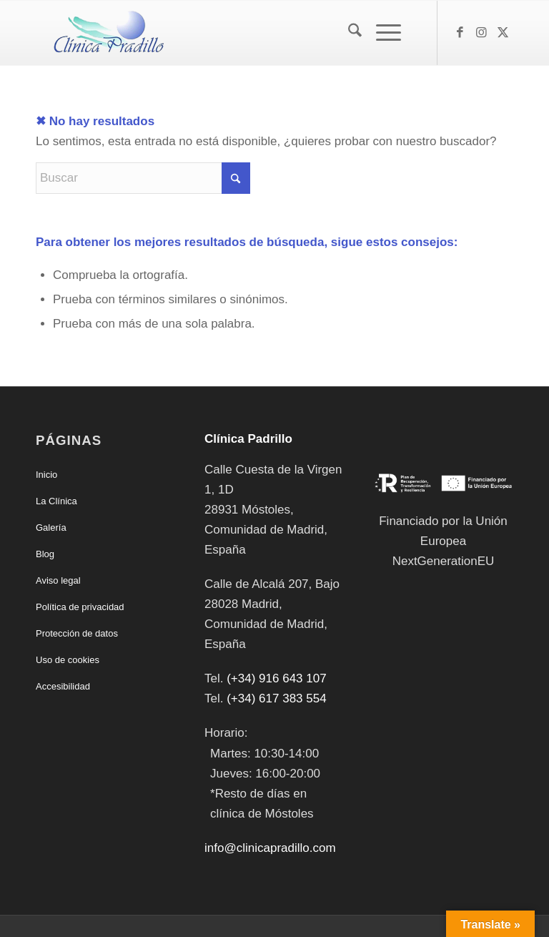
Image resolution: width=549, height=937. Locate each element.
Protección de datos (77, 633)
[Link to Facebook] (459, 33)
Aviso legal (58, 580)
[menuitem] (348, 33)
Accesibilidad (63, 686)
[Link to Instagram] (481, 33)
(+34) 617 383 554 (276, 698)
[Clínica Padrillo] (106, 33)
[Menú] (381, 33)
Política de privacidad (80, 607)
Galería (51, 527)
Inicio (46, 474)
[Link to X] (502, 33)
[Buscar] (348, 33)
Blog (45, 554)
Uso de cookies (67, 659)
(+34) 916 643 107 (276, 678)
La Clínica (56, 501)
